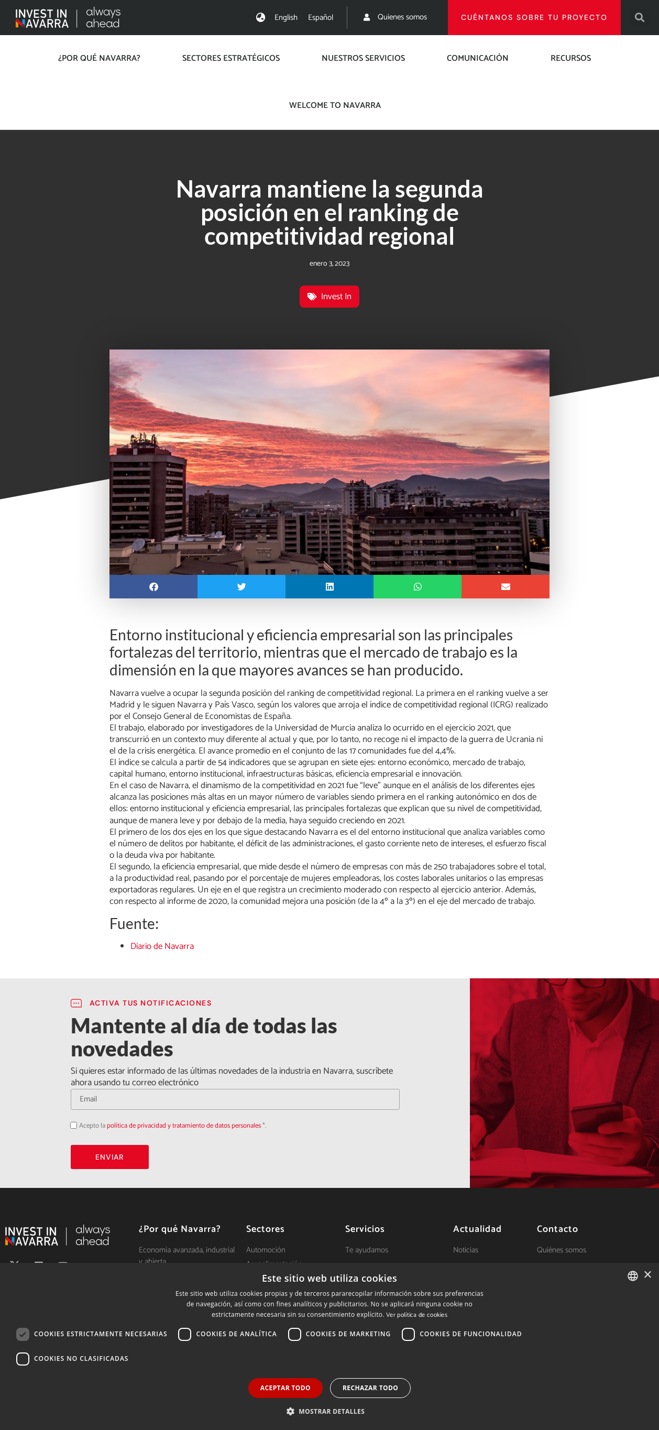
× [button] (647, 1275)
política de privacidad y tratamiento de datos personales (184, 1125)
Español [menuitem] (320, 17)
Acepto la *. (172, 1125)
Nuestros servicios (363, 58)
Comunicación (478, 58)
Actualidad (477, 1229)
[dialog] (329, 1346)
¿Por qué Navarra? (99, 58)
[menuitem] (286, 17)
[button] (640, 17)
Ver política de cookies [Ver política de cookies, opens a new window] (416, 1315)
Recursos (571, 58)
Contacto (557, 1229)
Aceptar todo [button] (285, 1387)
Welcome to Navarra (335, 106)
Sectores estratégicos (231, 58)
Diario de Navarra (162, 946)
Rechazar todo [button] (370, 1387)
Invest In (336, 296)
